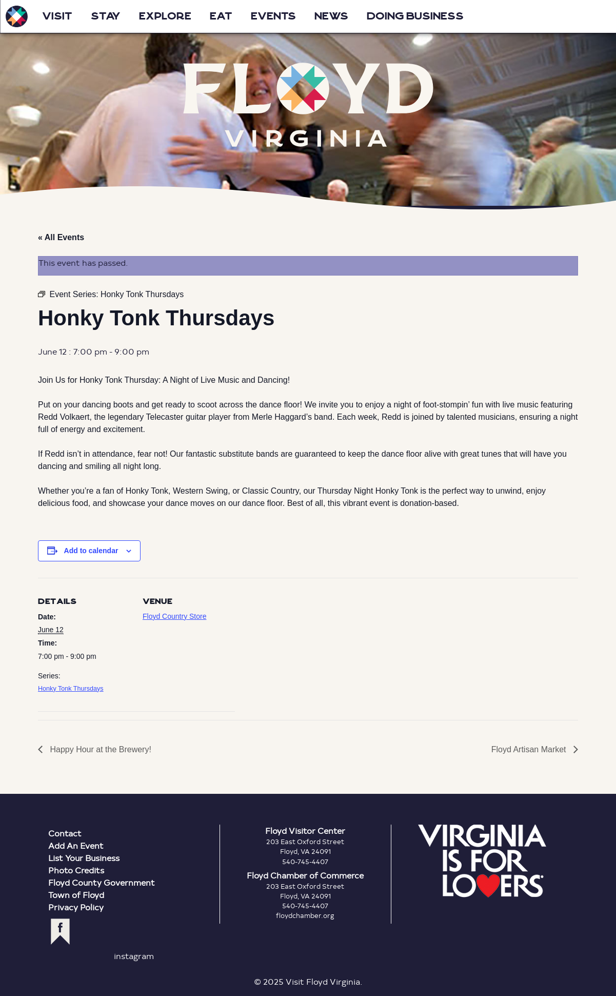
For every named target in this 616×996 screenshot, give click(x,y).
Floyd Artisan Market (529, 749)
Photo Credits (76, 870)
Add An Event (76, 845)
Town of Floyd (76, 895)
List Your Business (84, 858)
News (331, 16)
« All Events (61, 237)
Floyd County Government (101, 882)
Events (273, 16)
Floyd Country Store (175, 616)
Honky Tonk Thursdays (71, 688)
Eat (221, 16)
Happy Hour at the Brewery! (99, 749)
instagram (134, 956)
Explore (165, 16)
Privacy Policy (76, 907)
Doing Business (415, 16)
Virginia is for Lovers (482, 861)
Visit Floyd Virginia (16, 16)
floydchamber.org (305, 915)
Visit (57, 16)
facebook (60, 931)
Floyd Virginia (308, 105)
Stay (106, 16)
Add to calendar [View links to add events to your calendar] (91, 550)
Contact (65, 833)
